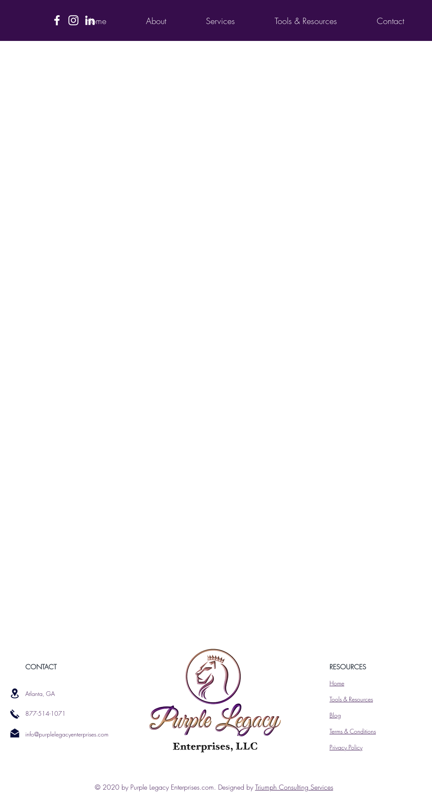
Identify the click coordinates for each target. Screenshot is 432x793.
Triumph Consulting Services (294, 787)
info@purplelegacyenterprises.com (66, 734)
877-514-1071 (45, 713)
